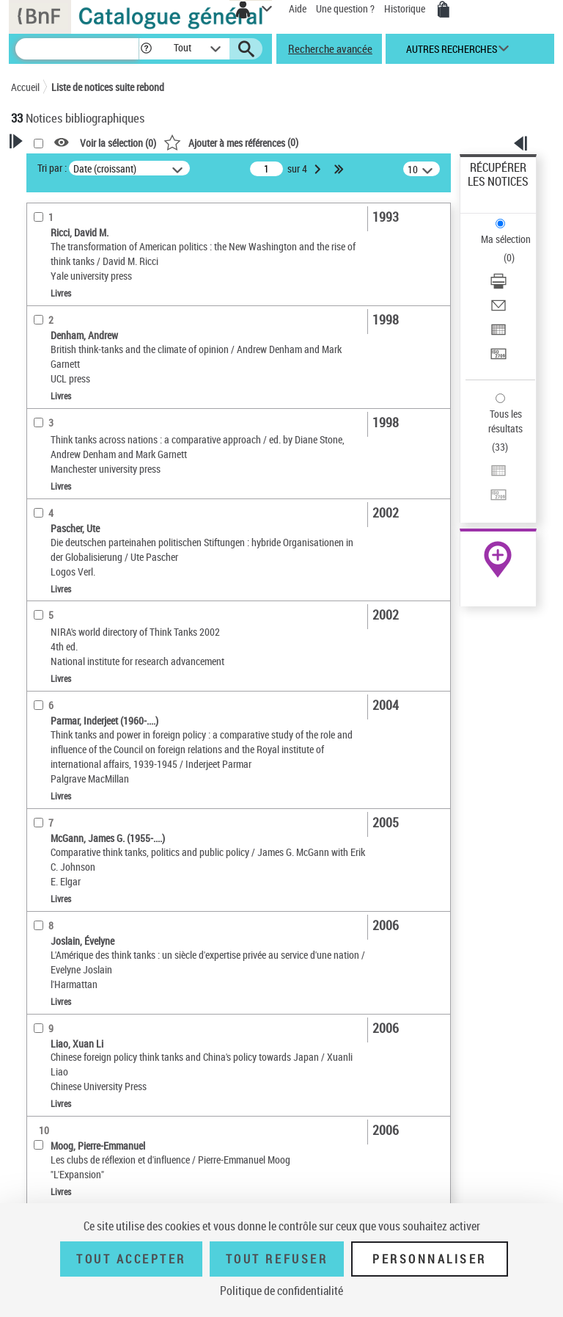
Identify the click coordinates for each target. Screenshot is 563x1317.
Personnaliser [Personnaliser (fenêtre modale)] (429, 1259)
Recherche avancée (330, 48)
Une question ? (345, 8)
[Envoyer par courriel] (498, 310)
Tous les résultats (505, 421)
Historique (405, 8)
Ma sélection (506, 239)
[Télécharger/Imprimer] (498, 286)
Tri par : (52, 168)
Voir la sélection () (118, 143)
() (230, 142)
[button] (146, 48)
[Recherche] (77, 48)
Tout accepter (131, 1259)
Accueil (25, 87)
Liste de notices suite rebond (107, 87)
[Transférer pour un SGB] (498, 359)
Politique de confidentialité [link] (281, 1290)
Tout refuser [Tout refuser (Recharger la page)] (277, 1259)
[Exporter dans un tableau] (498, 334)
